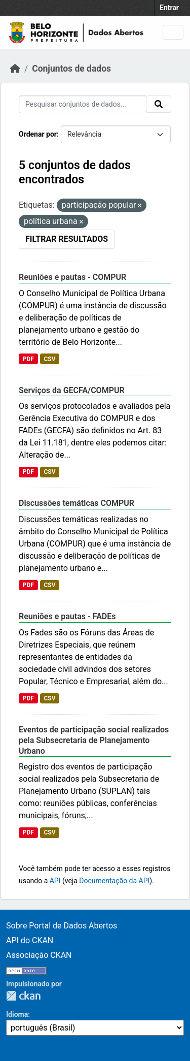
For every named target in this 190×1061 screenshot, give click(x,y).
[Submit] (158, 104)
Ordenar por (38, 134)
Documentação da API (114, 881)
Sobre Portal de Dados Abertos (61, 925)
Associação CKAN (39, 955)
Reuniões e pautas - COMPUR (72, 277)
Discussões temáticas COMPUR (76, 503)
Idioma (17, 1014)
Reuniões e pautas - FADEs (67, 616)
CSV (49, 359)
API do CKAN (29, 940)
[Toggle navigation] (173, 32)
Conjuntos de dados (71, 68)
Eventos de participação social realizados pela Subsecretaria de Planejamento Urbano (94, 740)
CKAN (23, 995)
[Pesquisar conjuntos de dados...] (82, 104)
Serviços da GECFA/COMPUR (72, 390)
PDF (28, 359)
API (55, 881)
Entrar (169, 8)
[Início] (15, 68)
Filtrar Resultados (66, 239)
